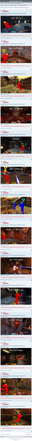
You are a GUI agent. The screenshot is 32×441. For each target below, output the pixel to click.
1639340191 (7, 154)
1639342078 (7, 214)
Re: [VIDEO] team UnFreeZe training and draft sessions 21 (13, 43)
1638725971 (7, 63)
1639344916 (7, 275)
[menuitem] (6, 3)
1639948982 (7, 396)
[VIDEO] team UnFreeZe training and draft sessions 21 (14, 7)
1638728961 (7, 124)
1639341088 (7, 184)
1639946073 (7, 335)
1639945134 (7, 305)
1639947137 (7, 365)
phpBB (13, 438)
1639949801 (7, 426)
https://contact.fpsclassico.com (7, 98)
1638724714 (7, 33)
